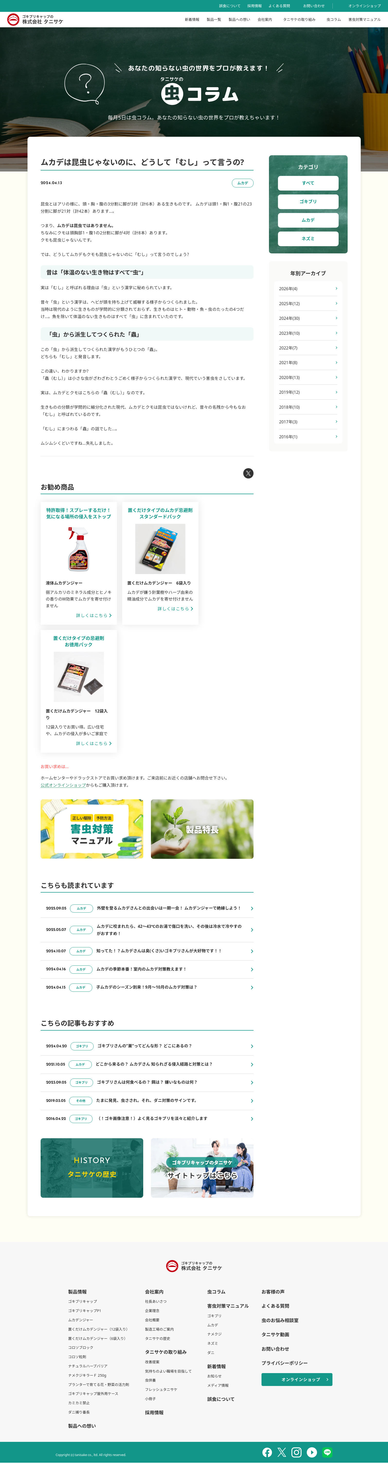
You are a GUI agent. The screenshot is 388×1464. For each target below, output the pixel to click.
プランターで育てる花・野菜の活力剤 (98, 1385)
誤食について (230, 5)
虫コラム (334, 19)
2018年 (289, 408)
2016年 (288, 437)
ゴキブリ (308, 201)
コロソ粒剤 (77, 1358)
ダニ (210, 1353)
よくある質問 (279, 5)
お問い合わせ (314, 5)
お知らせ (214, 1377)
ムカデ (308, 220)
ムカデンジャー (80, 1321)
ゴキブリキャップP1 (84, 1311)
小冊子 (150, 1400)
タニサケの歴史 (157, 1339)
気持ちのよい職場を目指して (168, 1372)
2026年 (288, 289)
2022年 (288, 348)
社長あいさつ (156, 1302)
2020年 (289, 378)
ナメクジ (214, 1335)
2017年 (288, 422)
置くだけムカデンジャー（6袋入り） (98, 1339)
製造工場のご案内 (159, 1330)
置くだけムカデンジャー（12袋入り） (99, 1330)
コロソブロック (80, 1348)
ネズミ (308, 239)
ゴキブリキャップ (82, 1302)
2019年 (289, 393)
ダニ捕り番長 (79, 1413)
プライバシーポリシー (284, 1364)
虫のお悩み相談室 (280, 1322)
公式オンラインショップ (63, 785)
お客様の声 (273, 1293)
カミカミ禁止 (79, 1404)
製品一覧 (214, 19)
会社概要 (152, 1321)
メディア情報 (218, 1386)
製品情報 (77, 1293)
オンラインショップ (364, 5)
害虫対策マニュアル (228, 1307)
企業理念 (152, 1311)
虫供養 (150, 1381)
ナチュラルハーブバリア (87, 1367)
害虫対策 (364, 19)
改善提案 (152, 1363)
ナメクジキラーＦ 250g (87, 1376)
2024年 (289, 318)
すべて (308, 183)
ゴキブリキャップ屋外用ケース (93, 1394)
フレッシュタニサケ (161, 1390)
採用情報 (254, 5)
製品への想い (239, 19)
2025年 (289, 303)
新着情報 (192, 19)
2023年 (289, 333)
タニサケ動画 (275, 1336)
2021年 (288, 363)
